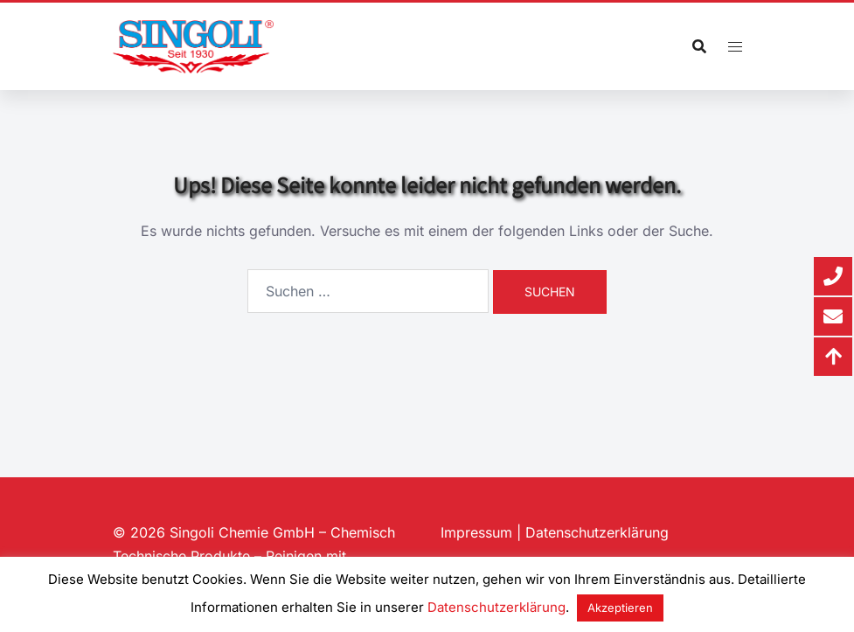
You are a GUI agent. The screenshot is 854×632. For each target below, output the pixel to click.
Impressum (476, 532)
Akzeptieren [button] (620, 608)
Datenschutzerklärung (597, 532)
